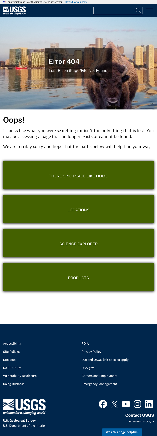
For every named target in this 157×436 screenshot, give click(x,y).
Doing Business (13, 384)
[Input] (117, 10)
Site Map (9, 360)
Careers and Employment (99, 376)
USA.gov (88, 368)
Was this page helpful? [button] (122, 432)
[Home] (14, 14)
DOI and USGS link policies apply (105, 360)
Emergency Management (99, 384)
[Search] (138, 10)
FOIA (85, 343)
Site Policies (11, 352)
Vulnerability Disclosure (20, 376)
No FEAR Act (12, 368)
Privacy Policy (91, 352)
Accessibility (12, 343)
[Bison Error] (78, 63)
